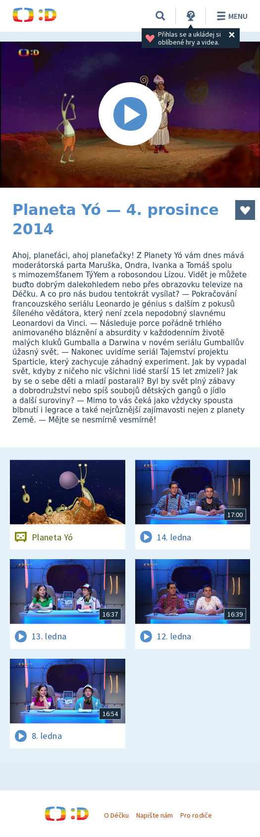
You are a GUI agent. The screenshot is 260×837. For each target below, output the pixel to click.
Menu (230, 15)
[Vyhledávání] (160, 16)
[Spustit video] (130, 115)
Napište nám (154, 815)
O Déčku (116, 815)
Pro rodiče (195, 815)
